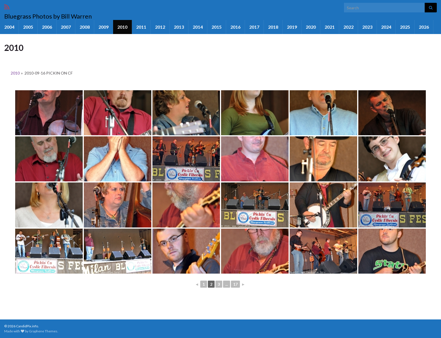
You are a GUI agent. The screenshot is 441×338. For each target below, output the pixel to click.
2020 (311, 27)
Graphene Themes (43, 331)
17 (235, 284)
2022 (348, 27)
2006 (47, 27)
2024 (386, 27)
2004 (9, 27)
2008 (85, 27)
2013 (179, 27)
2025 (405, 27)
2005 (28, 27)
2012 (160, 27)
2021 (330, 27)
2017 (254, 27)
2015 (217, 27)
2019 (292, 27)
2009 (103, 27)
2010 (122, 27)
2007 (66, 27)
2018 (273, 27)
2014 (198, 27)
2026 (424, 27)
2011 (141, 27)
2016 (235, 27)
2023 (367, 27)
